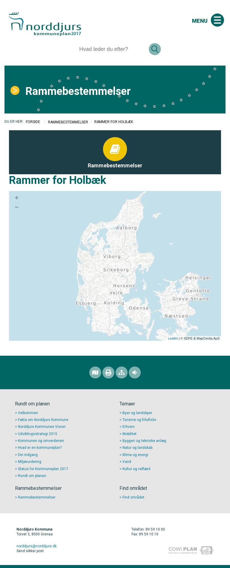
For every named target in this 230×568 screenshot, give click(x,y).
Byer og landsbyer (137, 413)
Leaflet (173, 338)
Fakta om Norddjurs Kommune (43, 420)
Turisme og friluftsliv (139, 420)
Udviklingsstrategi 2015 (37, 434)
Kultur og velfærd (136, 469)
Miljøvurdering (29, 462)
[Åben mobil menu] (217, 20)
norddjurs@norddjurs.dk (36, 546)
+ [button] (17, 198)
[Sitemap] (122, 372)
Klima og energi (135, 455)
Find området (133, 497)
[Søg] (112, 49)
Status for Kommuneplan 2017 (43, 469)
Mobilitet (129, 434)
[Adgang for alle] (135, 372)
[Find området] (95, 372)
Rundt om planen (32, 476)
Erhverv (128, 427)
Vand (126, 462)
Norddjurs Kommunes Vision (42, 427)
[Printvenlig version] (108, 372)
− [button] (17, 207)
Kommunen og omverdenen (41, 441)
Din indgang (28, 455)
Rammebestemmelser (78, 91)
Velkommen (28, 413)
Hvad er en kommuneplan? (40, 448)
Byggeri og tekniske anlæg (144, 441)
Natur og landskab (137, 448)
